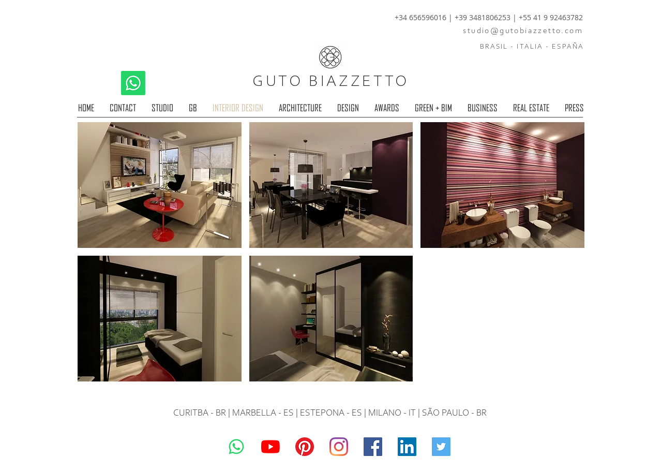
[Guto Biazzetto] (338, 446)
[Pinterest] (304, 446)
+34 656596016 (420, 17)
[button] (160, 185)
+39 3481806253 (484, 17)
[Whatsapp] (133, 83)
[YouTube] (270, 446)
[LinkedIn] (407, 446)
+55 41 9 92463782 (551, 17)
